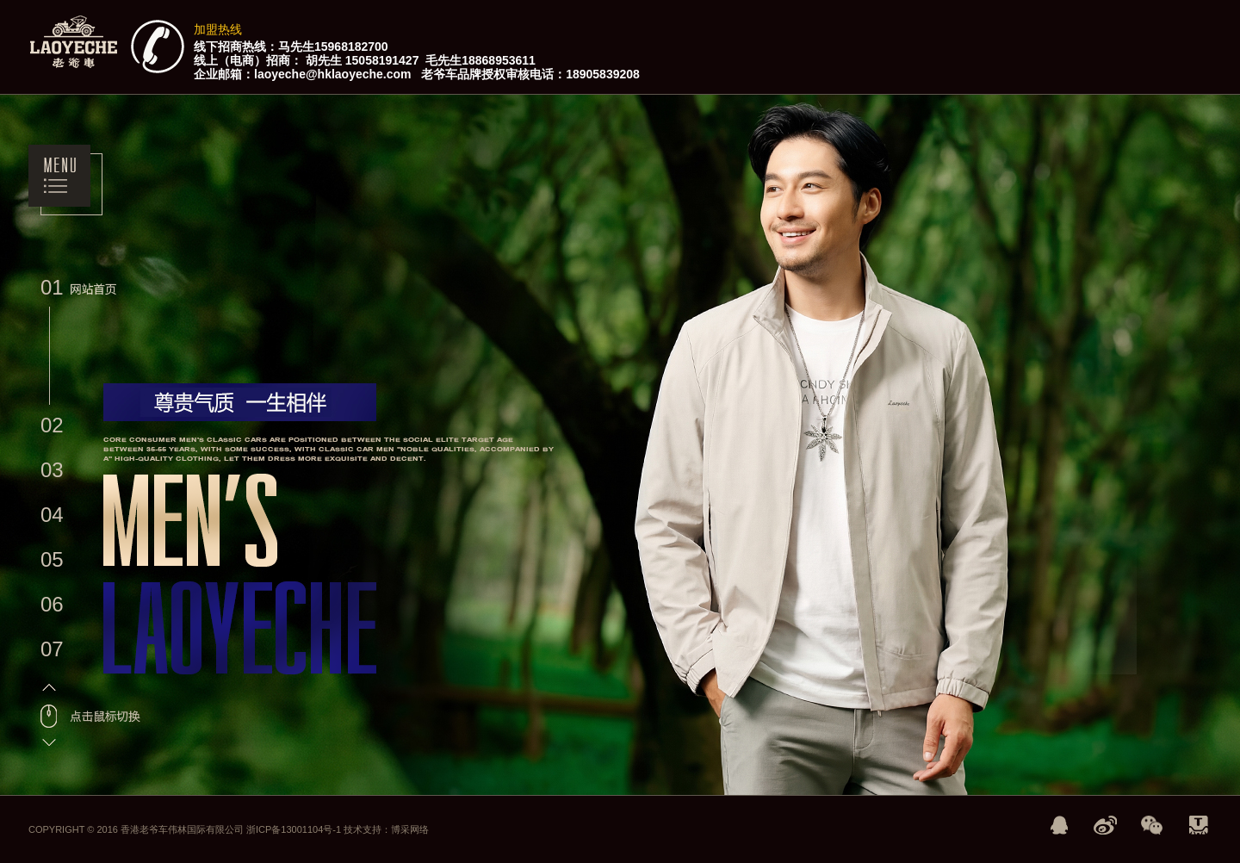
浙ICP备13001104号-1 (295, 829)
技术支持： (367, 829)
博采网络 (410, 829)
